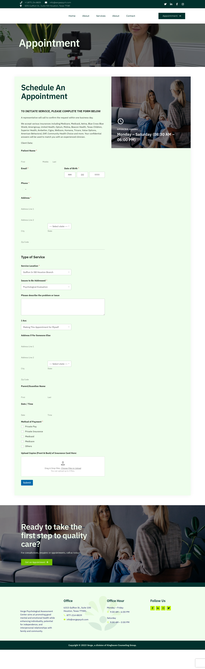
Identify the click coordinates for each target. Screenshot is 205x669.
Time (118, 411)
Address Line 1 (90, 205)
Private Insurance (97, 427)
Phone (88, 179)
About (98, 13)
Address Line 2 (90, 216)
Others (92, 441)
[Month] (143, 170)
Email (88, 164)
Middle (113, 157)
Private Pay (94, 422)
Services (113, 13)
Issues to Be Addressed (97, 276)
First (86, 157)
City (86, 227)
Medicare (93, 437)
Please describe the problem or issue (103, 291)
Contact (143, 13)
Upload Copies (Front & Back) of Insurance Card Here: (112, 449)
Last (124, 157)
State (118, 227)
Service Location (93, 261)
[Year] (176, 170)
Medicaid (93, 432)
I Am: (87, 316)
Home (85, 13)
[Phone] (114, 185)
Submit (90, 478)
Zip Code (88, 238)
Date (86, 411)
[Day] (158, 170)
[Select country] (87, 185)
